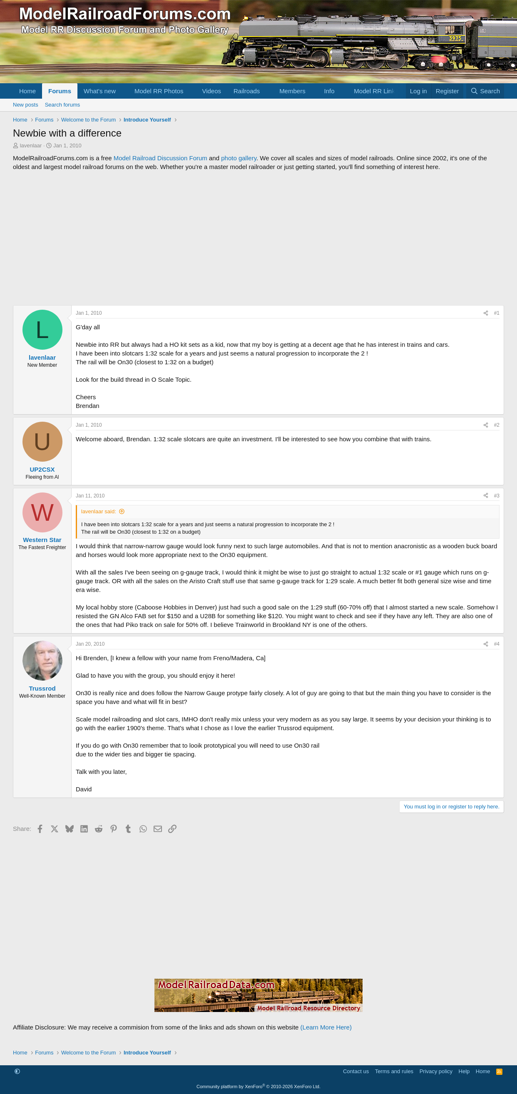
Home (27, 90)
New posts (25, 105)
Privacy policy (436, 1071)
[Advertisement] (258, 238)
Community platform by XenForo (258, 1086)
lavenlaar (31, 145)
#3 (497, 496)
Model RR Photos (159, 90)
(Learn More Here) (326, 1027)
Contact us (356, 1071)
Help (464, 1071)
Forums (59, 90)
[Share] (485, 313)
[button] (122, 91)
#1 (497, 313)
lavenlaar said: (98, 511)
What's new (100, 90)
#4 (497, 644)
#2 (497, 425)
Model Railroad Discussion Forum (160, 158)
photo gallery (238, 158)
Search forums (62, 105)
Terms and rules (394, 1071)
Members (292, 90)
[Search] (485, 91)
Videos (211, 90)
